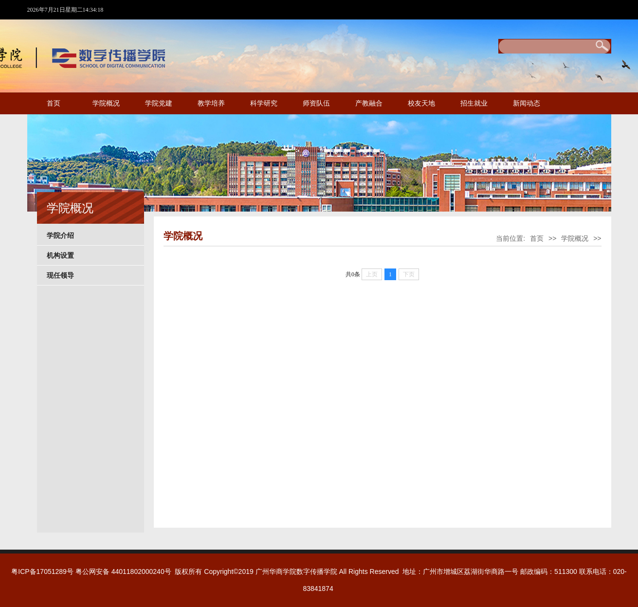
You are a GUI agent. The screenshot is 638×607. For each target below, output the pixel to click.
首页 (53, 103)
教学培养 (211, 103)
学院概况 (106, 103)
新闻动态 (526, 103)
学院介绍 (60, 235)
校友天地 (421, 103)
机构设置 (60, 255)
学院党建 (158, 103)
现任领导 (60, 275)
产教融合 (369, 103)
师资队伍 (316, 103)
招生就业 (474, 103)
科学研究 (263, 103)
